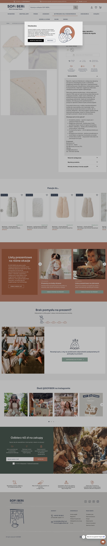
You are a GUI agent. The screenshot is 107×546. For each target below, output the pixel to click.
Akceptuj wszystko (36, 40)
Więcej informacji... (41, 36)
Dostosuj (50, 40)
